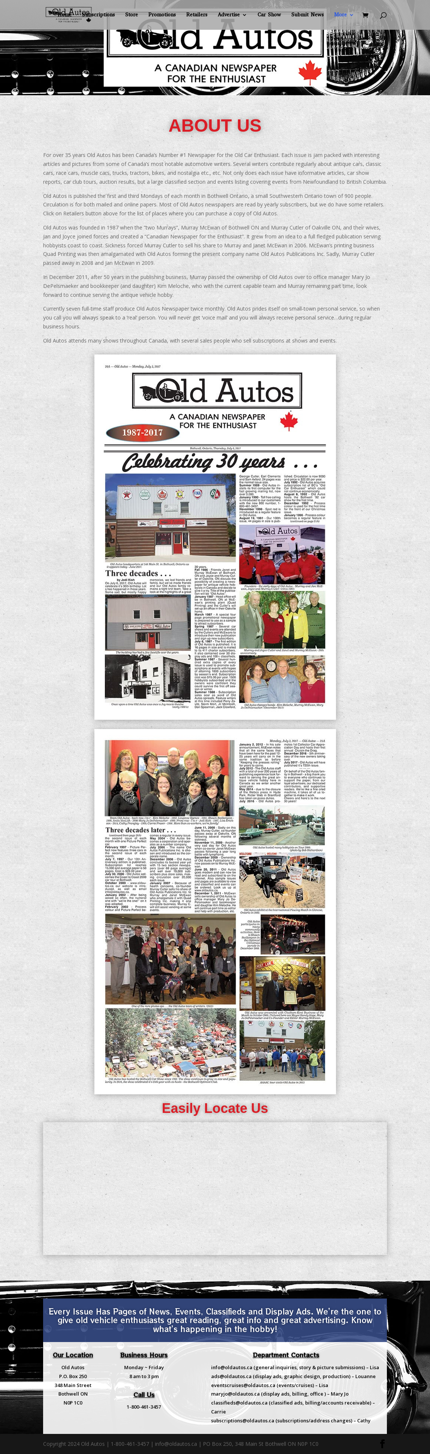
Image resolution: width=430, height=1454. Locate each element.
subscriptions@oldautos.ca (242, 1420)
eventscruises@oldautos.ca (243, 1385)
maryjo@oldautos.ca (235, 1393)
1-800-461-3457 (144, 1406)
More (340, 15)
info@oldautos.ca (231, 1367)
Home (65, 15)
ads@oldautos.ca (231, 1376)
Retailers (196, 15)
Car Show (269, 15)
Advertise (229, 15)
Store (131, 15)
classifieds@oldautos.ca (239, 1402)
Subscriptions (98, 15)
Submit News (307, 15)
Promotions (162, 15)
